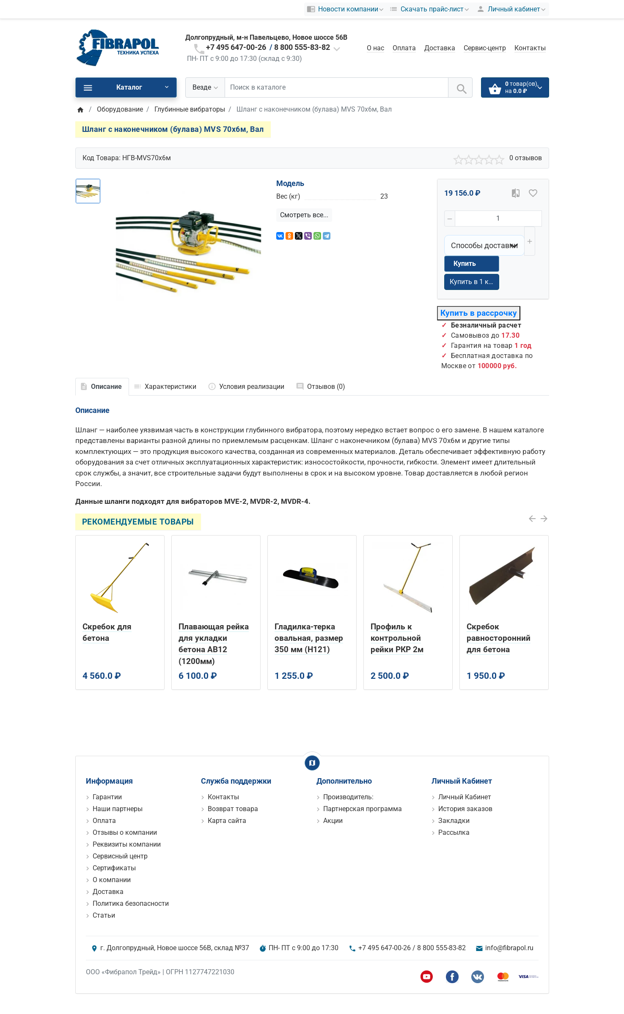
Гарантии (107, 797)
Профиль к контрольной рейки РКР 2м (397, 638)
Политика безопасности (131, 903)
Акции (333, 821)
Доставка (439, 48)
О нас (375, 48)
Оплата (404, 48)
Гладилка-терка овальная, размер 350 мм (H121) (309, 638)
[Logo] (117, 48)
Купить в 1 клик (475, 282)
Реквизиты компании (127, 844)
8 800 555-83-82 (302, 47)
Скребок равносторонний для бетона (499, 638)
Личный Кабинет (464, 797)
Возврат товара (233, 809)
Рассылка (454, 832)
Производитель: (348, 797)
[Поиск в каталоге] (336, 87)
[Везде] (205, 87)
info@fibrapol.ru (509, 948)
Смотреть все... (304, 215)
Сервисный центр (120, 856)
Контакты (530, 48)
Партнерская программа (362, 809)
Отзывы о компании (125, 832)
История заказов (465, 809)
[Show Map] (312, 763)
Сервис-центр (485, 48)
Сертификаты (114, 868)
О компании (112, 880)
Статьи (104, 915)
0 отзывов (525, 158)
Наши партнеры (118, 809)
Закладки (454, 821)
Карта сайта (227, 821)
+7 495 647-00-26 (236, 47)
